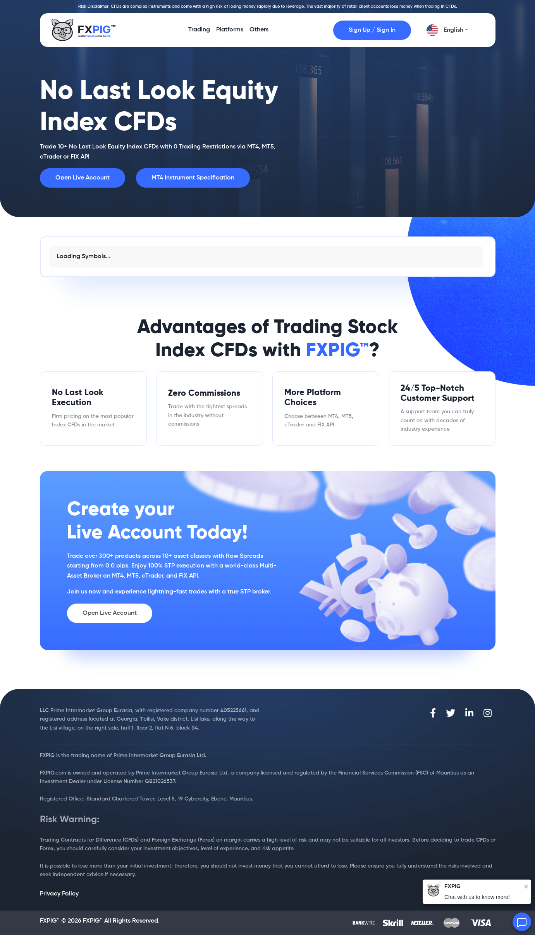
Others (258, 32)
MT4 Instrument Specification (192, 178)
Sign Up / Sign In (372, 30)
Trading (199, 32)
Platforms (229, 32)
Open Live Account (82, 178)
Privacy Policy (59, 894)
